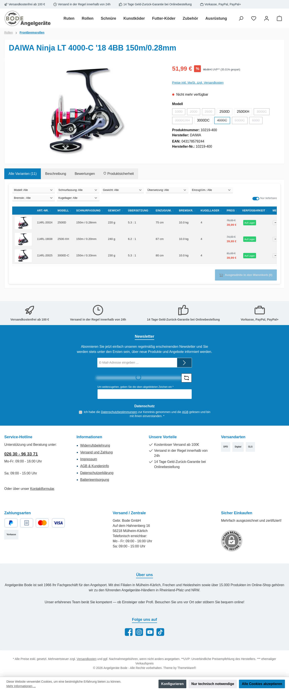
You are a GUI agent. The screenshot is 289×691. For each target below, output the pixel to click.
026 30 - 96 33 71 (21, 454)
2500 (210, 112)
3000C (262, 112)
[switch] (255, 198)
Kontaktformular (42, 488)
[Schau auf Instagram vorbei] (139, 632)
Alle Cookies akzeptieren (262, 684)
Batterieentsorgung (94, 479)
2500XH (243, 111)
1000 (180, 112)
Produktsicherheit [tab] (118, 173)
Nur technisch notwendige (212, 684)
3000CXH (184, 121)
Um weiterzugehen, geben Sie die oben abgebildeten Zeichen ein (136, 386)
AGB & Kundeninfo (94, 466)
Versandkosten (86, 659)
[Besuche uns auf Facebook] (128, 632)
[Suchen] (241, 18)
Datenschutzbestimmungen (119, 412)
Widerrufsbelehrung (95, 445)
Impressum (88, 459)
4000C (223, 121)
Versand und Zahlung (96, 452)
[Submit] (184, 362)
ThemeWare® (186, 668)
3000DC (203, 120)
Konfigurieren (172, 684)
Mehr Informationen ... (21, 686)
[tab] (22, 173)
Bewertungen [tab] (85, 173)
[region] (86, 110)
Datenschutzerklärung (97, 473)
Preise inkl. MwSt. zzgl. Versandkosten (198, 82)
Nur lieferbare (268, 198)
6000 (257, 121)
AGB (185, 412)
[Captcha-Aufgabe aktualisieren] (186, 377)
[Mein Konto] (266, 18)
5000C (241, 121)
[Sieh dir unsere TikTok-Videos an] (160, 632)
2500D (224, 111)
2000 (195, 112)
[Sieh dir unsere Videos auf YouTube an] (150, 632)
